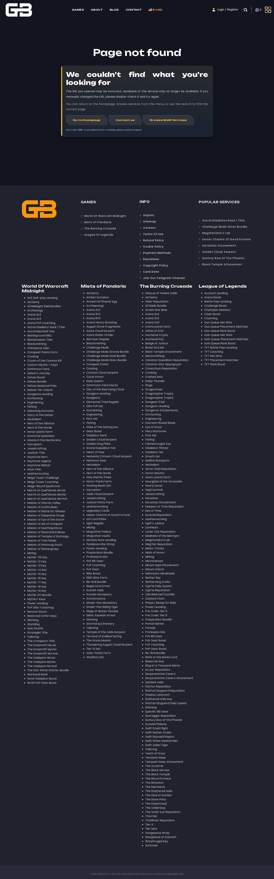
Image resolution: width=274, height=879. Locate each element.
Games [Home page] (78, 9)
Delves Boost (36, 377)
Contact (134, 9)
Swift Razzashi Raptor (160, 737)
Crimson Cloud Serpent (102, 373)
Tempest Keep (155, 758)
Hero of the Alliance (40, 423)
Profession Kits (155, 632)
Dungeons (93, 398)
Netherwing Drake (157, 582)
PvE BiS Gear (94, 561)
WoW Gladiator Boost (42, 679)
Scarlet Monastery (99, 594)
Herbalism (34, 419)
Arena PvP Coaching (41, 323)
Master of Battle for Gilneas (46, 511)
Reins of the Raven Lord (161, 657)
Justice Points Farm (99, 502)
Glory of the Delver (40, 415)
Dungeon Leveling (98, 394)
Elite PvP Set (94, 406)
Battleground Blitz (39, 336)
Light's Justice (154, 523)
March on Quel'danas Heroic (46, 490)
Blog (114, 9)
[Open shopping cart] (258, 10)
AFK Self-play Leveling (42, 298)
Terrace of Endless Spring (103, 636)
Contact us (125, 175)
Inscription (34, 444)
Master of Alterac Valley (44, 503)
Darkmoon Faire (38, 369)
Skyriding (33, 624)
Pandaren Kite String (100, 544)
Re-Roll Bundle (96, 582)
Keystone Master (39, 465)
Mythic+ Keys (36, 599)
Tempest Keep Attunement (164, 762)
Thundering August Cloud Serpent (109, 645)
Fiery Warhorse (155, 431)
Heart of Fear (95, 452)
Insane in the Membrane (44, 440)
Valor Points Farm (98, 653)
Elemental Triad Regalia (102, 402)
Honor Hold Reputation (160, 469)
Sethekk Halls (154, 682)
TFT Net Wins (213, 356)
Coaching (210, 318)
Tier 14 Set (93, 649)
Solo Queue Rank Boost (220, 343)
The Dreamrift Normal (42, 653)
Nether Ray (153, 578)
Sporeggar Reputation (160, 716)
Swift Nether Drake (158, 732)
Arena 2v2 (34, 315)
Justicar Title (36, 453)
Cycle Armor (95, 377)
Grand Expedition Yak (101, 448)
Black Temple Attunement (163, 352)
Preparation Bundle (99, 553)
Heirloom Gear (96, 461)
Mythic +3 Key (36, 566)
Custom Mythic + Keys (42, 365)
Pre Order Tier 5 (156, 611)
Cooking (32, 356)
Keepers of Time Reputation (164, 507)
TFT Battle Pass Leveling (220, 348)
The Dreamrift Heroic (41, 645)
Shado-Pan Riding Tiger (102, 607)
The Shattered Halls (158, 791)
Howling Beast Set (98, 486)
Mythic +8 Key (36, 587)
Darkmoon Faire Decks (102, 385)
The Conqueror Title (41, 641)
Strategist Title (37, 633)
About (97, 9)
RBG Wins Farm (96, 578)
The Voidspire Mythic (41, 662)
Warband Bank (37, 674)
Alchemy (33, 302)
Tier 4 (149, 825)
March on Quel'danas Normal (47, 499)
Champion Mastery (217, 310)
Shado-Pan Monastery (101, 603)
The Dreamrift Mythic (42, 649)
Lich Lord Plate (96, 519)
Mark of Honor (155, 553)
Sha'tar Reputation (158, 686)
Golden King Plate (98, 444)
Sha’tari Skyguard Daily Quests (166, 703)
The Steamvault (156, 804)
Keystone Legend (39, 461)
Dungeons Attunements (161, 410)
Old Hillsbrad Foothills (160, 594)
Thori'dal (151, 816)
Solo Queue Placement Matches (226, 339)
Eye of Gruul (153, 427)
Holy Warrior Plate (98, 477)
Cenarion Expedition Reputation (167, 360)
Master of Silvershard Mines (46, 532)
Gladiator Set (154, 452)
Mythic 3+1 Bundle (39, 595)
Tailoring (33, 637)
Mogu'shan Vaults (98, 536)
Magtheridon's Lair (157, 540)
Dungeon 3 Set (155, 402)
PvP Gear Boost (156, 649)
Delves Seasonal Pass (42, 386)
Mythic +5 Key (36, 574)
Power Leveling (37, 603)
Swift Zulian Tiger (156, 745)
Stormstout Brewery (100, 624)
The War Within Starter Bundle (48, 670)
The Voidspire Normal (42, 666)
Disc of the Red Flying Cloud (105, 389)
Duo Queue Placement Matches (226, 327)
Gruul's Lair (152, 456)
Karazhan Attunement (160, 502)
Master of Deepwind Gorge (45, 515)
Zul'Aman (151, 845)
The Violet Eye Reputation (163, 812)
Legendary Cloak (97, 511)
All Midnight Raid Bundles (44, 306)
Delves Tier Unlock (40, 390)
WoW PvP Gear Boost (42, 683)
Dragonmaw (153, 389)
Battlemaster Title (39, 340)
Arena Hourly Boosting (101, 322)
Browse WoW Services (168, 175)
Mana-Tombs (154, 548)
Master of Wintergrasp (43, 549)
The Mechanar (155, 787)
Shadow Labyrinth (157, 695)
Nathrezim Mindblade (160, 573)
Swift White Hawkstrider (161, 741)
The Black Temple (157, 774)
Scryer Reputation (157, 670)
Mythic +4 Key (37, 570)
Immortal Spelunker (41, 436)
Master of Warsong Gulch (44, 545)
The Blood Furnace (158, 778)
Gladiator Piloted (156, 448)
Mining (31, 553)
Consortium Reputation (161, 368)
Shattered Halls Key (158, 699)
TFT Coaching (213, 352)
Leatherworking (38, 474)
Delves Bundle (36, 382)
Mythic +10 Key (37, 557)
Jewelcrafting (36, 448)
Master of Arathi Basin (42, 507)
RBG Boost (93, 573)
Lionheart (151, 527)
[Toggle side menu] (268, 10)
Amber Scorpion (97, 297)
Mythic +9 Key (36, 591)
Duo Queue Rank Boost (219, 331)
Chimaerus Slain (38, 348)
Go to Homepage (86, 175)
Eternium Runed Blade (160, 423)
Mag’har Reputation (158, 544)
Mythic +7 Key (36, 582)
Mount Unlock (154, 569)
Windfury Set (95, 657)
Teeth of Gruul (155, 753)
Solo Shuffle (35, 628)
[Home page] (19, 9)
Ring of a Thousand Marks (162, 666)
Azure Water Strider (100, 335)
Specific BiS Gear (156, 712)
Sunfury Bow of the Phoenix (163, 720)
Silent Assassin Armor (101, 615)
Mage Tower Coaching (42, 482)
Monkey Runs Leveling (101, 540)
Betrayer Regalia (97, 339)
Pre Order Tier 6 (156, 615)
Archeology (35, 310)
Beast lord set (154, 348)
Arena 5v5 (93, 318)
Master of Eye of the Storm (45, 520)
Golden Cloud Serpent (101, 440)
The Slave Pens (155, 799)
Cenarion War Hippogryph (163, 364)
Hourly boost (154, 486)
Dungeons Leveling (40, 394)
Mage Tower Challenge (43, 478)
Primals (150, 628)
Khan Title (34, 469)
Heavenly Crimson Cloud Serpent (109, 456)
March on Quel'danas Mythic (46, 494)
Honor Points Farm (99, 481)
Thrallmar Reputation (160, 820)
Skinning (32, 620)
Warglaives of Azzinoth (160, 837)
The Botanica (154, 783)
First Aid (91, 419)
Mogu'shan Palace (98, 532)
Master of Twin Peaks (41, 541)
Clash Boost (212, 314)
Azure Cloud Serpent (100, 331)
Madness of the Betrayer (162, 536)
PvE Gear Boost (155, 640)
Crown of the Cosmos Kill (44, 361)
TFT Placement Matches (221, 360)
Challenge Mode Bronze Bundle (107, 352)
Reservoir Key (154, 661)
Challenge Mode (97, 348)
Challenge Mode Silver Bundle (106, 360)
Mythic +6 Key (36, 578)
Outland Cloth (154, 599)
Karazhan (151, 498)
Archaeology (95, 306)
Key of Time (153, 511)
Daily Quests (94, 381)
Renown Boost (37, 612)
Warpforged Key (156, 841)
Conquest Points (97, 364)
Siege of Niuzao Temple (102, 611)
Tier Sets (151, 829)
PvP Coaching (95, 565)
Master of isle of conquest (45, 524)
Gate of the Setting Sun (102, 427)
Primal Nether (154, 624)
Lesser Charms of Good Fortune (108, 515)
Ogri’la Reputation (157, 590)
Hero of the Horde (39, 428)
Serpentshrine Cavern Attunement (169, 678)
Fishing (32, 407)
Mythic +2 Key (36, 561)
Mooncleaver (154, 561)
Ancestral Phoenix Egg (101, 302)
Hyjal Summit (154, 490)
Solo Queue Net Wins (218, 335)
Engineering (35, 402)
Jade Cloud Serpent (100, 494)
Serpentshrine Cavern (160, 674)
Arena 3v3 (34, 319)
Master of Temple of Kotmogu (48, 536)
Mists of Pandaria (103, 286)
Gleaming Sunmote (40, 411)
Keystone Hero (37, 457)
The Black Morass (157, 770)
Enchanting (35, 398)
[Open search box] (248, 9)
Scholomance (95, 599)
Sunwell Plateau (156, 724)
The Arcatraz (154, 766)
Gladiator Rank (96, 435)
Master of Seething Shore (44, 528)
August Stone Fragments (103, 327)
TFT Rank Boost (214, 364)
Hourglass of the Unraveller (164, 481)
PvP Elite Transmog (40, 607)
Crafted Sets (154, 377)
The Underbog (155, 808)
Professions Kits (97, 557)
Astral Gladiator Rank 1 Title (46, 327)
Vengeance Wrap (157, 833)
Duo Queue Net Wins (218, 322)
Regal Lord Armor (98, 586)
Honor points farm (39, 432)
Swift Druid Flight (156, 728)
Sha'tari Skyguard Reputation (165, 691)
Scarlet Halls (94, 590)
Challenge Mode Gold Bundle (106, 356)
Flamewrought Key (158, 444)
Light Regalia (94, 523)
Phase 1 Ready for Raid (160, 603)
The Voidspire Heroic (41, 658)
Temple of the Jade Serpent (105, 632)
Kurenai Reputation (158, 515)
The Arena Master (98, 640)
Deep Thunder (155, 381)
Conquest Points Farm (42, 352)
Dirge (149, 385)
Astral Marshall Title (41, 331)
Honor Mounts (154, 473)
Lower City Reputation (160, 532)
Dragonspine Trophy (159, 394)
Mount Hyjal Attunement (162, 565)
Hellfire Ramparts (157, 461)
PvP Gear (92, 569)
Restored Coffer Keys (42, 616)
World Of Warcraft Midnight (45, 288)
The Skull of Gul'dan (158, 795)
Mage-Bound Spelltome (43, 486)
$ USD (155, 9)
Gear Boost (94, 431)
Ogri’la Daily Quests (158, 586)
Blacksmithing (36, 344)
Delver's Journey (38, 373)
